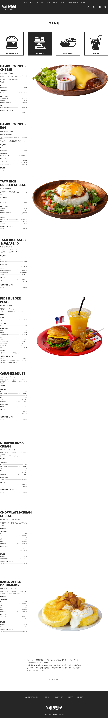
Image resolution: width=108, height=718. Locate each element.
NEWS (31, 2)
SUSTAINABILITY (73, 2)
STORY (83, 2)
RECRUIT (62, 2)
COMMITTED (40, 2)
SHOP (48, 2)
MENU (55, 2)
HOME (25, 2)
